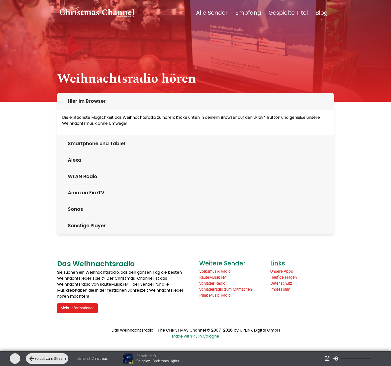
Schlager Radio (212, 283)
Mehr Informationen (77, 308)
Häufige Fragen (283, 277)
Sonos (74, 209)
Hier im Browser (85, 101)
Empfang (248, 13)
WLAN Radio (81, 176)
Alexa (73, 160)
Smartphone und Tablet (95, 143)
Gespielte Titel (288, 13)
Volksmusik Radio (215, 271)
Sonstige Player (85, 225)
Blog (321, 13)
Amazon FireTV (84, 192)
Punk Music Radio (215, 295)
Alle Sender (212, 13)
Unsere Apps (281, 271)
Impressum (280, 289)
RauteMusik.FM (212, 277)
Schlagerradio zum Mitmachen (225, 289)
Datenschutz (281, 283)
